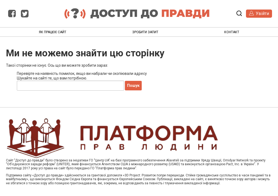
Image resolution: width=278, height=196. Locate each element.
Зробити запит (145, 32)
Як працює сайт (52, 32)
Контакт (231, 32)
